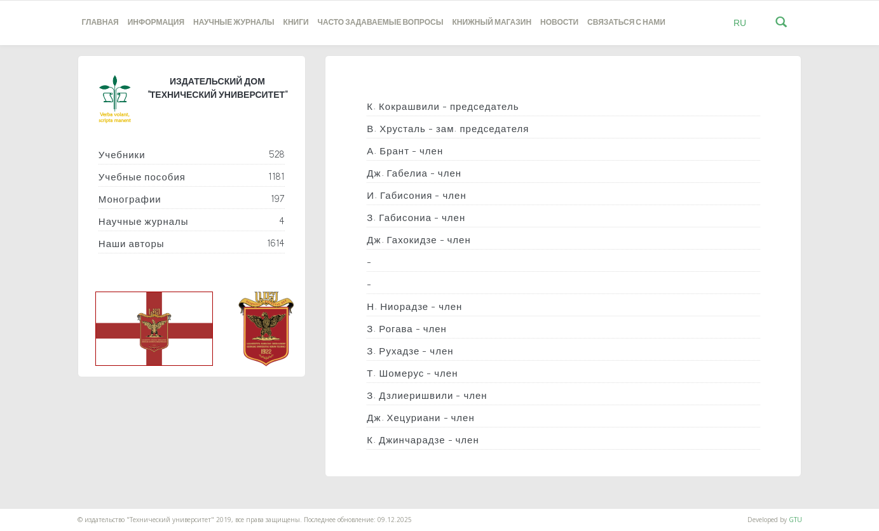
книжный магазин (491, 22)
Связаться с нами (626, 22)
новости (559, 22)
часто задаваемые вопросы (381, 22)
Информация (156, 22)
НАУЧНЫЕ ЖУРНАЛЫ (233, 22)
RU (739, 23)
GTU (795, 519)
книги (296, 22)
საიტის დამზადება (27, 513)
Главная (100, 22)
